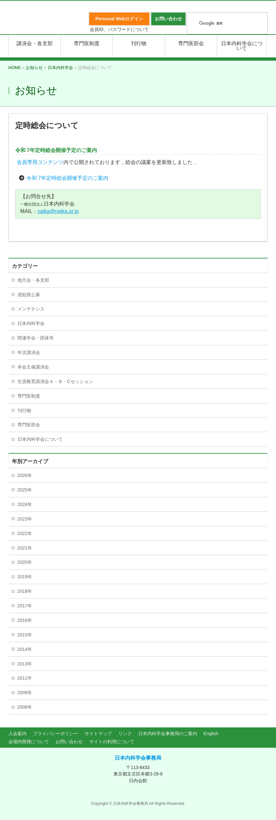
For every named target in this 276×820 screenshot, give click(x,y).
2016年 (24, 620)
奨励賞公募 (28, 294)
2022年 (24, 533)
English (211, 733)
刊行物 (24, 410)
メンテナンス (31, 308)
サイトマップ (98, 733)
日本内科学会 (31, 323)
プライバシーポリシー (55, 733)
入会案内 (17, 733)
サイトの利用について (111, 741)
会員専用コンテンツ (40, 162)
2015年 (24, 634)
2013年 (24, 663)
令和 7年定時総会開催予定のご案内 (67, 178)
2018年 (24, 591)
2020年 (24, 562)
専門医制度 (28, 396)
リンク (125, 733)
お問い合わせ (69, 741)
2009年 (24, 692)
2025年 (24, 489)
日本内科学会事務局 (138, 758)
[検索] (219, 23)
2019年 (24, 576)
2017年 (24, 605)
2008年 (24, 707)
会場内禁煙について (28, 741)
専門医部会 (28, 424)
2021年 (24, 548)
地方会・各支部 (33, 280)
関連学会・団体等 (35, 337)
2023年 (24, 518)
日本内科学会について (40, 439)
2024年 (24, 504)
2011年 (24, 678)
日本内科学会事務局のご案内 (167, 733)
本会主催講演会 (33, 367)
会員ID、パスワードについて (119, 29)
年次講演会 (28, 352)
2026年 (24, 475)
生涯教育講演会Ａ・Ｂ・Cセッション (55, 381)
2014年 (24, 649)
